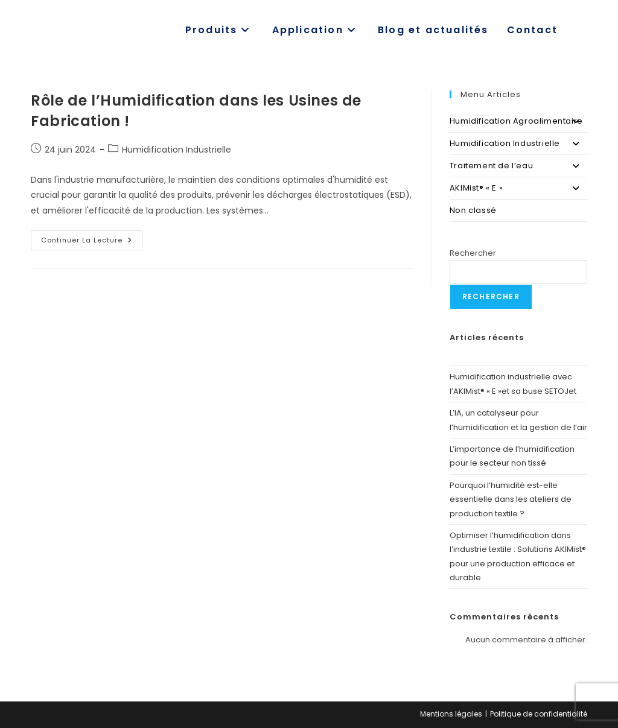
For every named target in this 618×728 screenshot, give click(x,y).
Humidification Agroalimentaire (518, 121)
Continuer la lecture (91, 242)
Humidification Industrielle (176, 150)
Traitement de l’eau (518, 166)
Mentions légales (451, 714)
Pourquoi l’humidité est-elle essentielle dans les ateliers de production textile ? (511, 499)
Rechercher (473, 253)
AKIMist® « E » (518, 188)
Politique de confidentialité (538, 714)
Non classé (473, 210)
